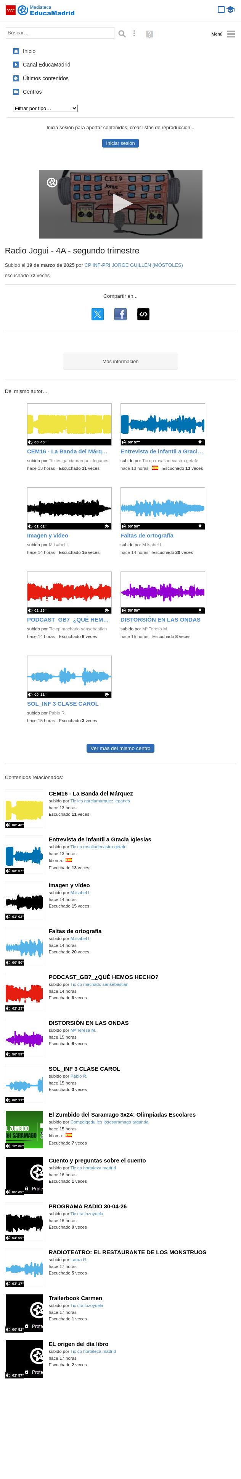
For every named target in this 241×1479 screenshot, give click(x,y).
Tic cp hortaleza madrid (93, 1168)
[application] (120, 204)
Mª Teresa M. (155, 629)
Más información (121, 361)
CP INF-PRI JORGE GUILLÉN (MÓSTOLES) (133, 265)
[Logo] (52, 182)
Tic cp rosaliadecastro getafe (170, 460)
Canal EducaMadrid (47, 65)
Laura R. (79, 1259)
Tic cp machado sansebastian (78, 629)
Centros (32, 92)
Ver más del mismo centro (120, 748)
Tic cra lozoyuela (87, 1213)
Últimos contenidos (46, 78)
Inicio (29, 51)
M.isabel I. (59, 544)
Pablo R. (57, 713)
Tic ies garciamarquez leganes (78, 460)
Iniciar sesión (120, 143)
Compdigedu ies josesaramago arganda (110, 1122)
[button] (120, 203)
